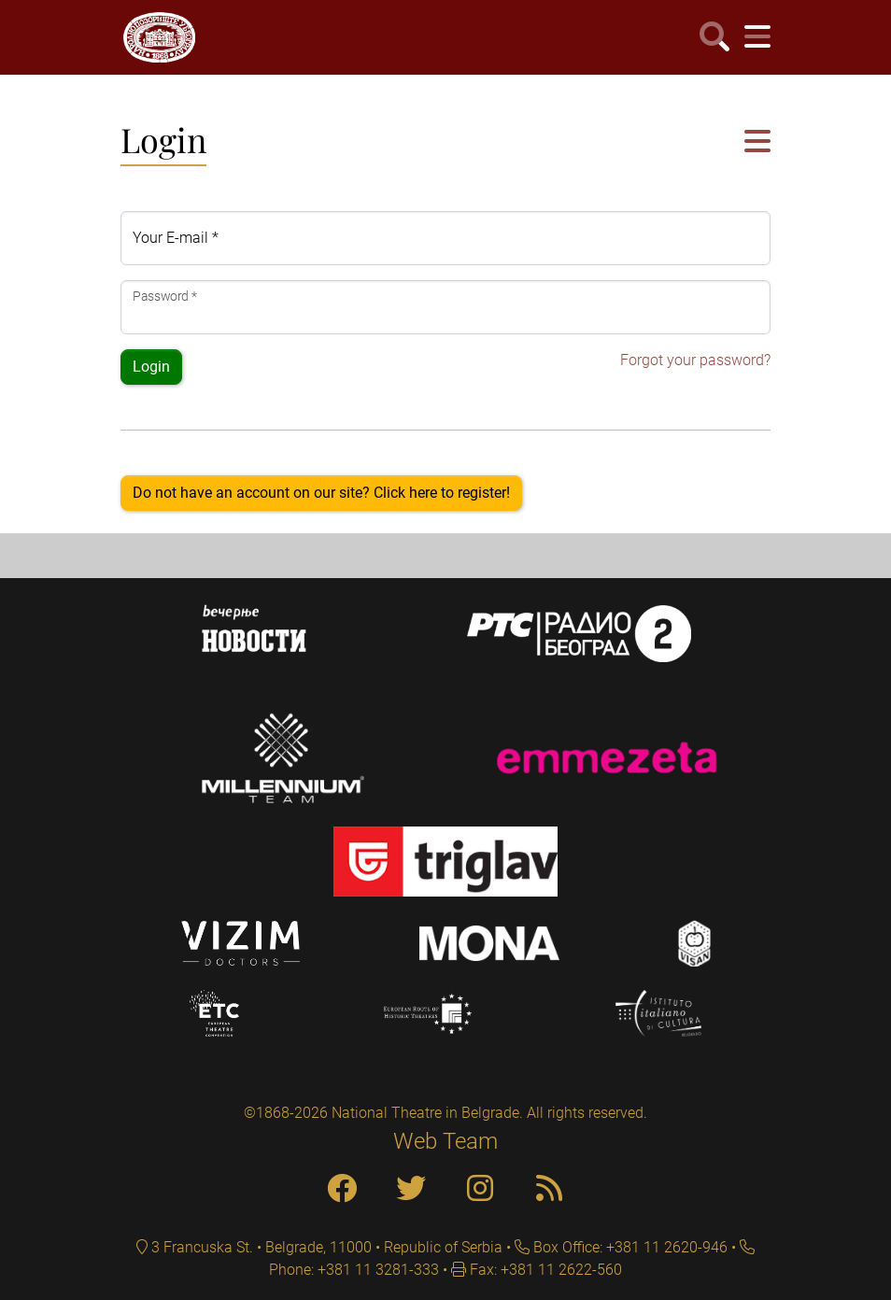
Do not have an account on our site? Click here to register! (321, 493)
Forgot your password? (695, 360)
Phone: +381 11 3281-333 (354, 1270)
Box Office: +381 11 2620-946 (629, 1247)
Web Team (445, 1141)
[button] (757, 142)
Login (151, 366)
